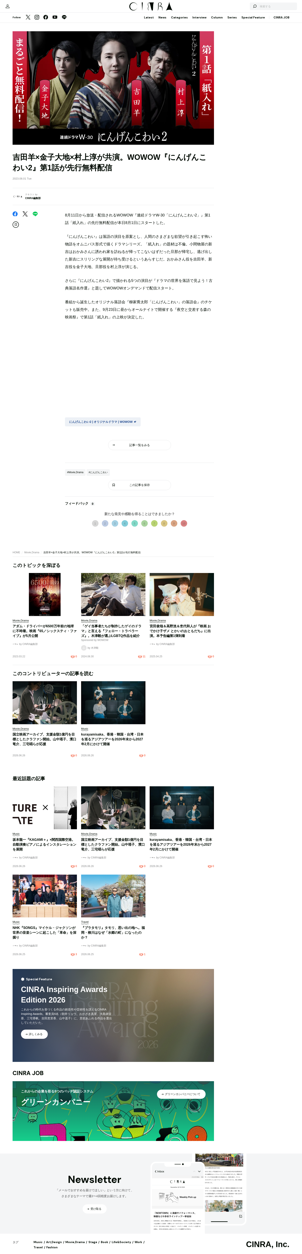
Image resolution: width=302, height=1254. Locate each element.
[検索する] (241, 8)
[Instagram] (37, 22)
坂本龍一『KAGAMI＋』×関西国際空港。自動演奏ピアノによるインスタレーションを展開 (44, 848)
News (162, 21)
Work (138, 1246)
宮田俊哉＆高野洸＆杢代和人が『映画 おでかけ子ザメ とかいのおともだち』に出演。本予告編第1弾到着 (180, 635)
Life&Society (121, 1246)
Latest (149, 21)
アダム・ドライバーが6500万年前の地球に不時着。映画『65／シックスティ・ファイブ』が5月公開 (45, 635)
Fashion (52, 1251)
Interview (199, 21)
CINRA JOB (281, 21)
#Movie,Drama (75, 476)
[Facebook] (45, 22)
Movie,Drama (31, 556)
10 (183, 527)
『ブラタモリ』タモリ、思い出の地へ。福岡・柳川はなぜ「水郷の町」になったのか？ (113, 936)
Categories (179, 21)
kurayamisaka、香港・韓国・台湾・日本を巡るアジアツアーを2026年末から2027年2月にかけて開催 (112, 743)
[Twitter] (28, 22)
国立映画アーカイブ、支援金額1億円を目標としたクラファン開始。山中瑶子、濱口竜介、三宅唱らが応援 (44, 743)
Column (217, 21)
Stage (92, 1246)
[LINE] (64, 22)
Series (232, 21)
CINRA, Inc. (267, 1248)
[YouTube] (55, 22)
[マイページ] (21, 8)
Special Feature (253, 21)
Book (104, 1246)
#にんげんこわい (98, 476)
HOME (16, 556)
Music (38, 1246)
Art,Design (54, 1246)
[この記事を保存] (16, 229)
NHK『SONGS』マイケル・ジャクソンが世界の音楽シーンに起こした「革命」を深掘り (44, 936)
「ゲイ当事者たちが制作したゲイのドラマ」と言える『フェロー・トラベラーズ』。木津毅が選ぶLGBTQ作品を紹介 (111, 635)
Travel (38, 1251)
